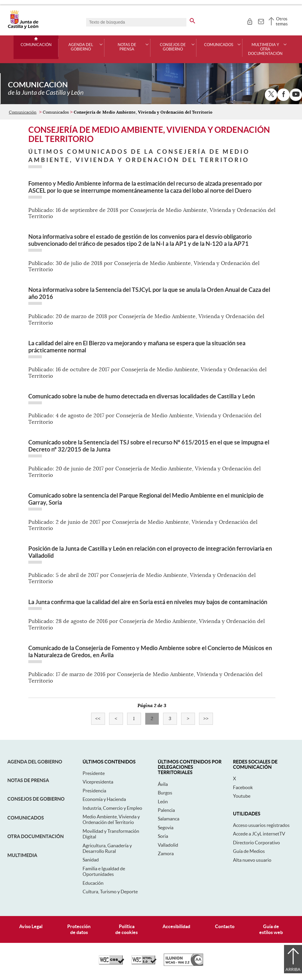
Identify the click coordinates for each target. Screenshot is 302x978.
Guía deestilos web (271, 929)
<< (100, 719)
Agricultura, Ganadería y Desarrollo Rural (107, 848)
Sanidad (91, 859)
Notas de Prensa (28, 780)
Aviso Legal (30, 926)
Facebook (243, 787)
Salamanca (168, 818)
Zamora (166, 853)
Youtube (241, 796)
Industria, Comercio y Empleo (112, 808)
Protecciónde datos (79, 929)
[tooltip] (249, 20)
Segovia (165, 827)
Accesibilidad (176, 926)
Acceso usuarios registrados (261, 825)
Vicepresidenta (98, 781)
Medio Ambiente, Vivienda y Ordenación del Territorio (111, 819)
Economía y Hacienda (104, 799)
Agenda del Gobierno (34, 761)
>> (208, 719)
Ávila (163, 784)
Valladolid (168, 845)
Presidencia (94, 790)
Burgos (165, 792)
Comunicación (36, 45)
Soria (163, 836)
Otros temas (282, 21)
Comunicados (25, 817)
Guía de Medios (249, 851)
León (163, 801)
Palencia (166, 810)
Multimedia (22, 855)
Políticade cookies (126, 929)
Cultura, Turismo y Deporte (110, 891)
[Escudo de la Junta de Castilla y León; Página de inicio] (23, 28)
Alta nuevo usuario (252, 860)
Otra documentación (35, 836)
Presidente (94, 773)
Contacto (224, 926)
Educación (93, 883)
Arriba (293, 969)
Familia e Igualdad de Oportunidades (104, 871)
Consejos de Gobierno (36, 799)
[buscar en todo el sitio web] (192, 20)
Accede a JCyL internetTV (259, 833)
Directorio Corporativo (256, 842)
